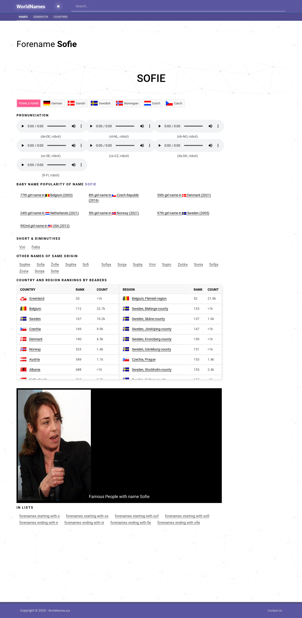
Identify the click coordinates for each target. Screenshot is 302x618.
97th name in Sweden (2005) (183, 213)
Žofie (55, 264)
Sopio (166, 264)
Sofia (41, 264)
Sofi (86, 264)
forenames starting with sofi (187, 516)
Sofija (213, 264)
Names (23, 16)
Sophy (138, 264)
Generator (40, 16)
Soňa (55, 271)
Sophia (70, 264)
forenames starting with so (87, 516)
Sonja (121, 264)
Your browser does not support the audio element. (52, 126)
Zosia (23, 271)
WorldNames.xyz (59, 610)
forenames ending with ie (84, 522)
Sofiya (106, 264)
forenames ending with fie (130, 522)
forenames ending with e (38, 522)
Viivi (152, 264)
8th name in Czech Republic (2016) (114, 197)
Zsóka (183, 264)
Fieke (36, 247)
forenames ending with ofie (178, 522)
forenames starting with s (39, 516)
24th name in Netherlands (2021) (49, 213)
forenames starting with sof (137, 516)
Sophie (24, 264)
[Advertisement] (151, 78)
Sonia (198, 264)
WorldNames (31, 6)
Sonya (39, 271)
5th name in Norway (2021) (114, 213)
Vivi (22, 247)
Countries (61, 16)
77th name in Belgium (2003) (46, 195)
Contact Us (275, 610)
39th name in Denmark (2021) (184, 195)
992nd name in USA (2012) (45, 226)
